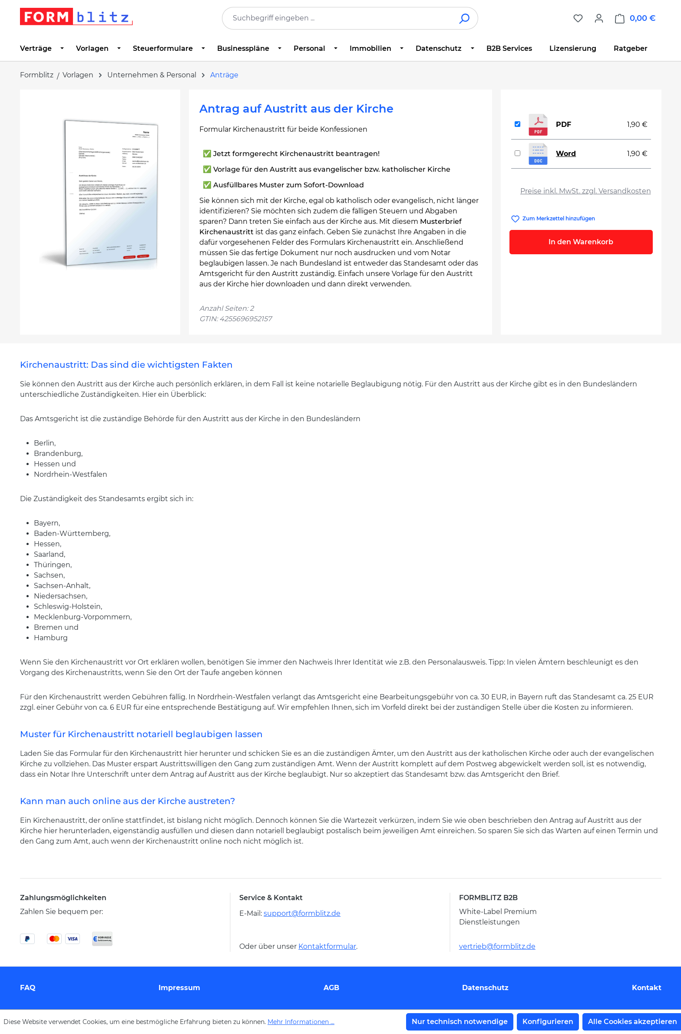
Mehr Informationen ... (301, 1022)
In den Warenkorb (581, 242)
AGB (331, 988)
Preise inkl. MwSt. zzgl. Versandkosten (585, 191)
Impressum (179, 988)
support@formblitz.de (302, 913)
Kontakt (646, 988)
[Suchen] (465, 18)
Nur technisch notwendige (460, 1021)
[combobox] (337, 18)
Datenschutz (485, 988)
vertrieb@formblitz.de (497, 946)
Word (566, 154)
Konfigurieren (547, 1021)
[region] (100, 193)
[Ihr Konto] (598, 18)
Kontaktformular (327, 946)
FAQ (28, 988)
